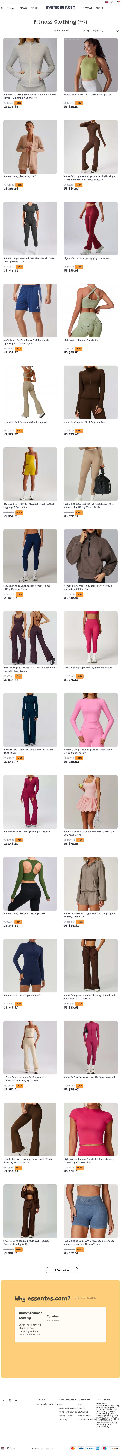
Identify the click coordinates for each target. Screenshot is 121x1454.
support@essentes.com (48, 1404)
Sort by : (86, 31)
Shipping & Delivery (68, 1412)
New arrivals (87, 8)
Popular (23, 8)
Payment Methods (67, 1408)
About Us (82, 1408)
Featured (99, 8)
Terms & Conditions (87, 1420)
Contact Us (83, 1412)
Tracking (63, 1420)
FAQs (61, 1404)
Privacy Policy (84, 1416)
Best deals (35, 8)
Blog (80, 1404)
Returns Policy (65, 1416)
